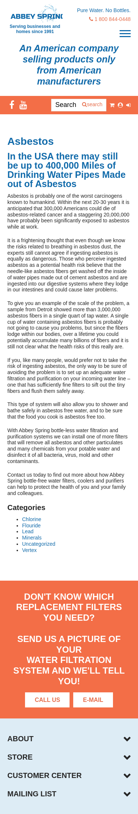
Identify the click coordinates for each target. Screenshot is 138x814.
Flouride (31, 525)
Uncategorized (38, 544)
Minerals (32, 538)
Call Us (47, 700)
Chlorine (31, 519)
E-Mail (93, 700)
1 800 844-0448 (110, 19)
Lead (27, 531)
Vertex (29, 550)
